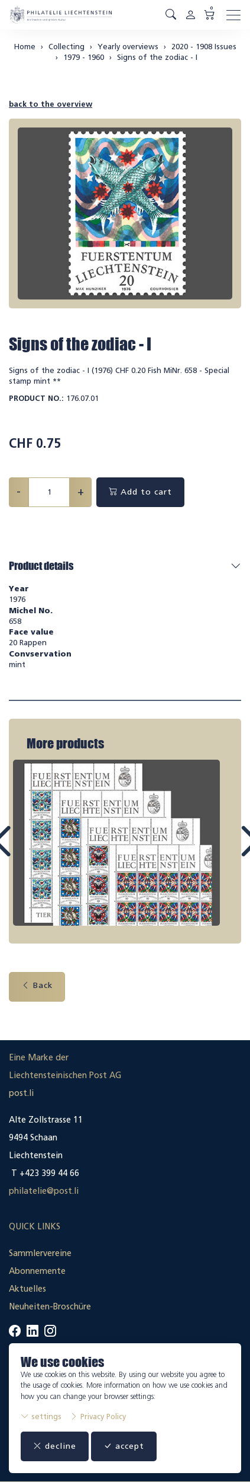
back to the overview (50, 104)
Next (222, 852)
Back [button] (37, 985)
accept (123, 1446)
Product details (41, 565)
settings (41, 1416)
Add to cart (140, 492)
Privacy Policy (98, 1416)
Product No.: (36, 398)
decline (54, 1446)
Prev (28, 852)
